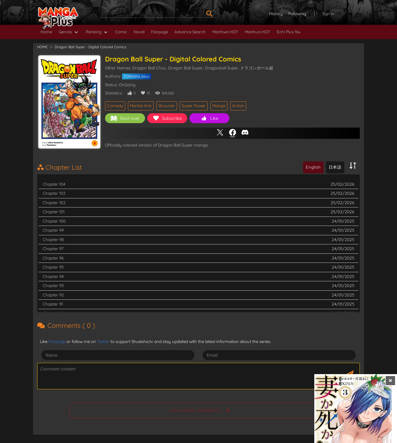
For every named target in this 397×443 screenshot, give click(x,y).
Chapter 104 (54, 184)
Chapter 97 (53, 248)
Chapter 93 (53, 285)
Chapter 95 (53, 267)
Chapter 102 (54, 202)
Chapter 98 (53, 239)
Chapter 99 (53, 230)
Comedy (115, 105)
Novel (139, 31)
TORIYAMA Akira (136, 76)
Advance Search (190, 31)
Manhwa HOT (225, 31)
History (276, 13)
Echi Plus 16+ (289, 31)
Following (297, 13)
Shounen (166, 105)
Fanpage (159, 31)
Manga (219, 105)
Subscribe (167, 118)
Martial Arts (141, 105)
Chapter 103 (54, 193)
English (313, 167)
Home (46, 31)
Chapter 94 (53, 276)
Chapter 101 (54, 211)
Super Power (194, 105)
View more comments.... (197, 410)
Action (238, 105)
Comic (121, 31)
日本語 (335, 167)
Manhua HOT (257, 31)
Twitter (103, 341)
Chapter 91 (53, 304)
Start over (125, 118)
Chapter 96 (53, 258)
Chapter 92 (53, 295)
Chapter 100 (54, 221)
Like (209, 118)
